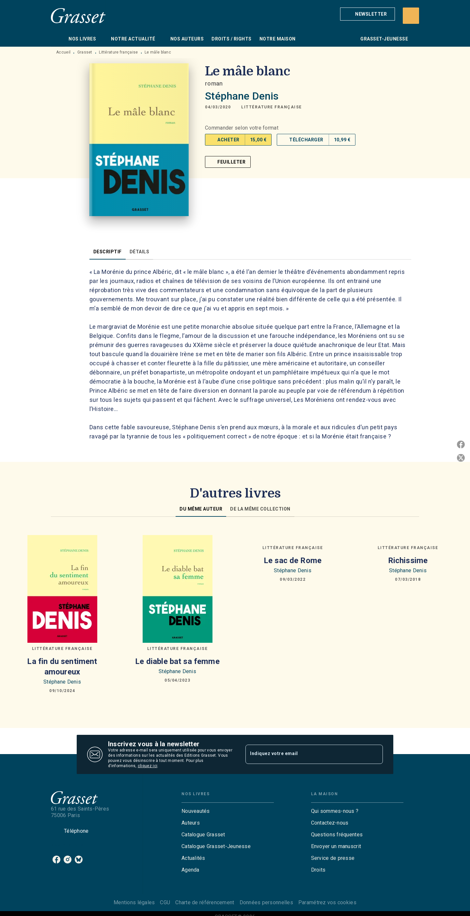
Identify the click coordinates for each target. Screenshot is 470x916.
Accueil (63, 52)
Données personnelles (266, 902)
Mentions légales (134, 902)
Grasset (84, 52)
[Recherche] (411, 16)
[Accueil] (78, 15)
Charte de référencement (204, 902)
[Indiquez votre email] (306, 754)
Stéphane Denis (241, 96)
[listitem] (56, 859)
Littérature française (118, 52)
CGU (165, 902)
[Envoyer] (375, 754)
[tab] (58, 39)
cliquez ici (147, 766)
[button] (367, 14)
